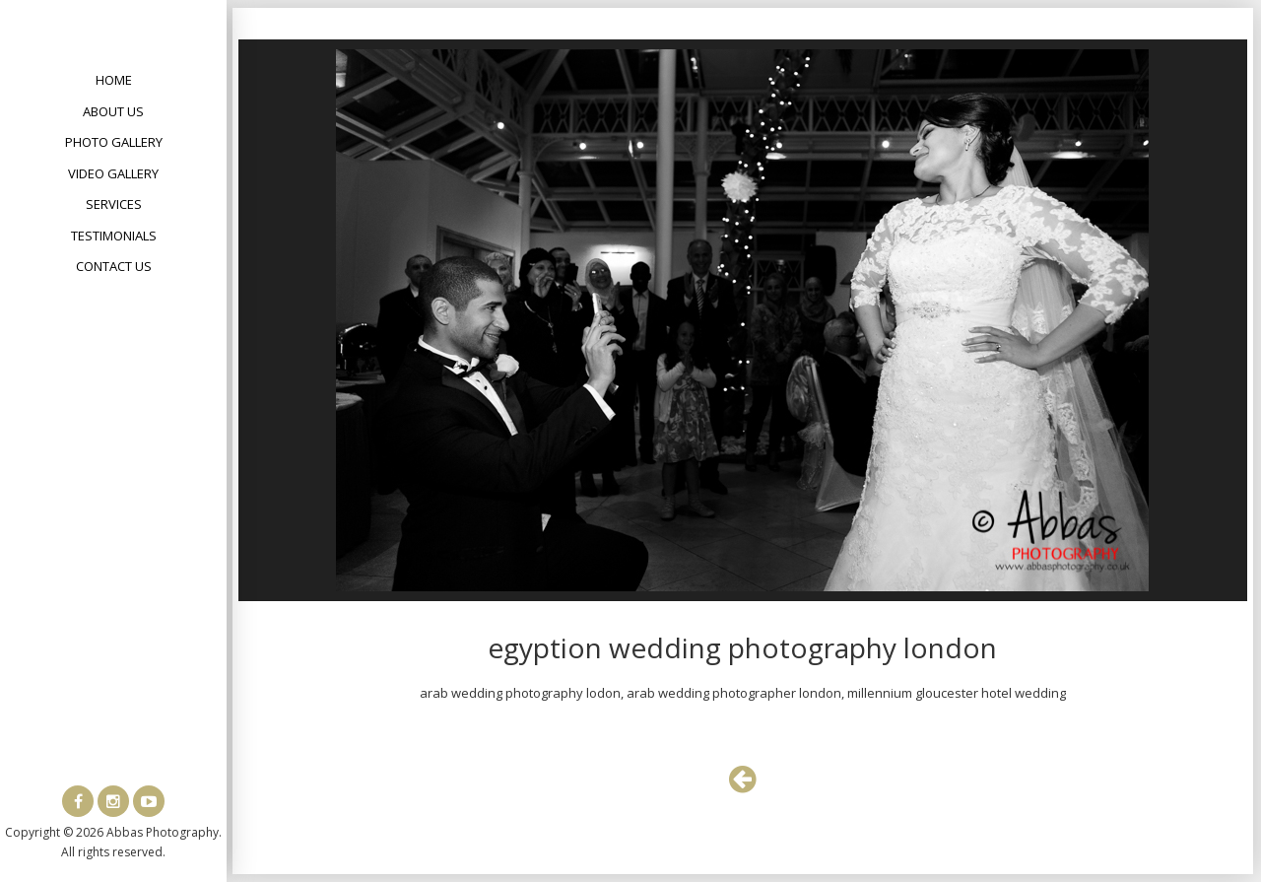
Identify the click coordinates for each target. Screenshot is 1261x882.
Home (114, 80)
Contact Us (114, 266)
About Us (113, 111)
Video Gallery (113, 173)
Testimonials (114, 235)
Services (114, 204)
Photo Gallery (114, 142)
